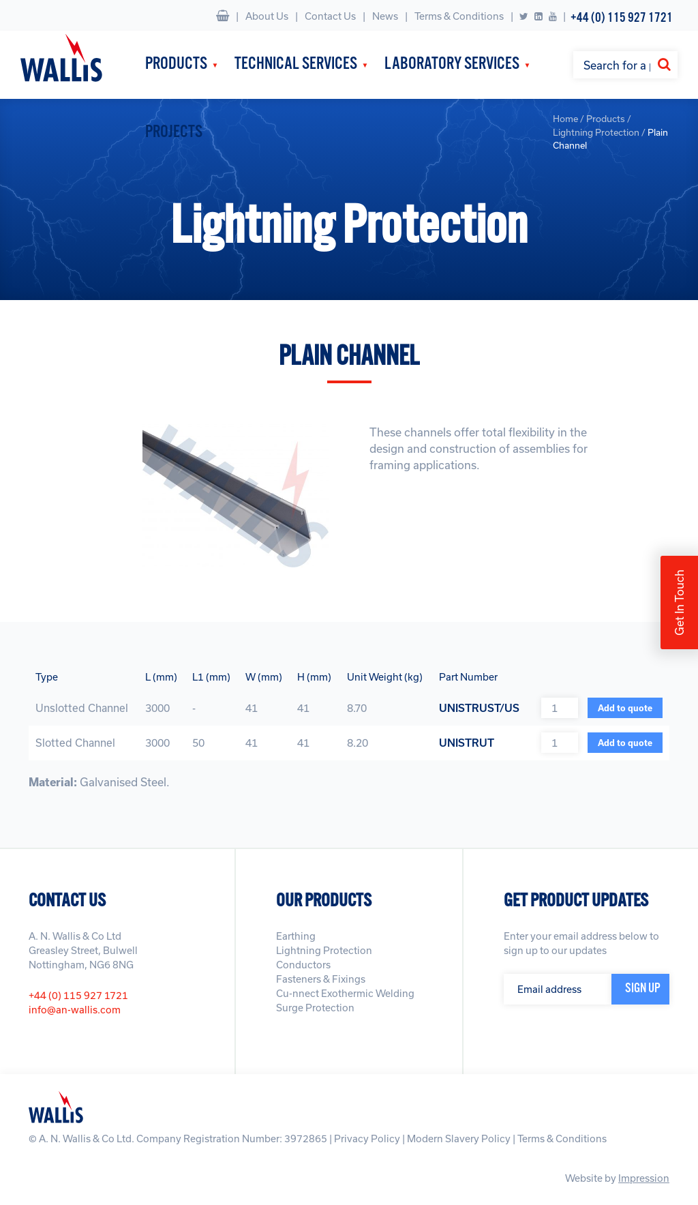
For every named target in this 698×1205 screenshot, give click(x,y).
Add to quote (625, 708)
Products (176, 64)
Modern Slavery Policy (459, 1138)
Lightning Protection (324, 950)
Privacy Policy (367, 1138)
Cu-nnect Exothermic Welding (345, 993)
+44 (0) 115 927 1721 (622, 18)
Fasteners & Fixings (320, 979)
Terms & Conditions (459, 16)
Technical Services (295, 64)
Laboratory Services (451, 64)
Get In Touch (679, 602)
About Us (266, 16)
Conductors (303, 964)
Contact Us (330, 16)
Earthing (296, 936)
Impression (643, 1178)
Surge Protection (315, 1007)
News (385, 16)
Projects (173, 132)
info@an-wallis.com (75, 1009)
